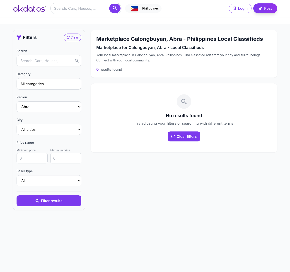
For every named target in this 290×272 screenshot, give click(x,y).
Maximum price (60, 150)
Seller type (25, 171)
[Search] (115, 8)
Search (22, 51)
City (20, 120)
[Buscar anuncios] (85, 8)
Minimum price (26, 150)
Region (22, 97)
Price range (25, 142)
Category (24, 74)
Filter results (49, 201)
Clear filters (184, 136)
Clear (72, 37)
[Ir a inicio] (30, 8)
